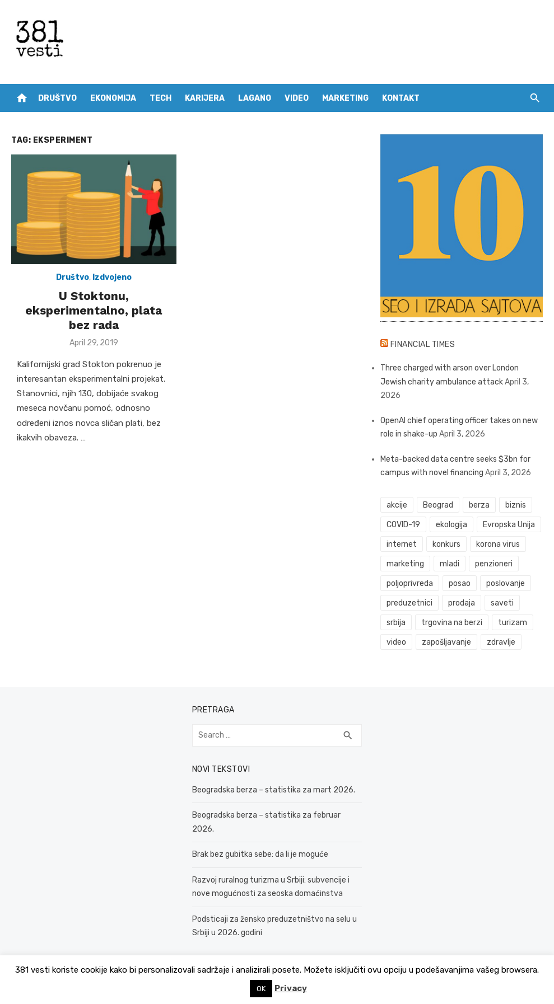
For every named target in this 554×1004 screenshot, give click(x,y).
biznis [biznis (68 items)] (515, 505)
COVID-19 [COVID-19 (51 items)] (403, 524)
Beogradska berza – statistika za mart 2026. (273, 790)
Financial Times (422, 344)
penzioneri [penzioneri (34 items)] (494, 564)
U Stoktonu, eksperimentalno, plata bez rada (93, 310)
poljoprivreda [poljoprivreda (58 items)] (410, 583)
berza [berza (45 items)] (479, 505)
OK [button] (261, 988)
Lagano (254, 98)
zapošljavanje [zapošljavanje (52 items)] (446, 642)
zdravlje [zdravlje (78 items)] (501, 642)
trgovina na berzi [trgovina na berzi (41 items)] (451, 622)
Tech (160, 98)
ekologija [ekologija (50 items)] (451, 524)
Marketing (345, 98)
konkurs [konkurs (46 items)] (446, 544)
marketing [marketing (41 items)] (405, 564)
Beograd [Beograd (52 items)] (438, 505)
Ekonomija (113, 98)
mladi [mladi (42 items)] (449, 564)
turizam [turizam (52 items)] (512, 622)
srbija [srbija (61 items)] (396, 622)
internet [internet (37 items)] (402, 544)
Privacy (290, 988)
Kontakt (401, 98)
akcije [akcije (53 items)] (397, 505)
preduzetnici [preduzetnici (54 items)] (409, 603)
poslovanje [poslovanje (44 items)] (505, 583)
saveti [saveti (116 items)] (502, 603)
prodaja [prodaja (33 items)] (461, 603)
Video (297, 98)
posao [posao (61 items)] (460, 583)
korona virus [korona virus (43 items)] (498, 544)
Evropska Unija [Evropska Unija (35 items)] (509, 524)
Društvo (57, 98)
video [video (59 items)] (396, 642)
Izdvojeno (112, 277)
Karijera (205, 98)
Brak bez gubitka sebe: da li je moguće (260, 854)
